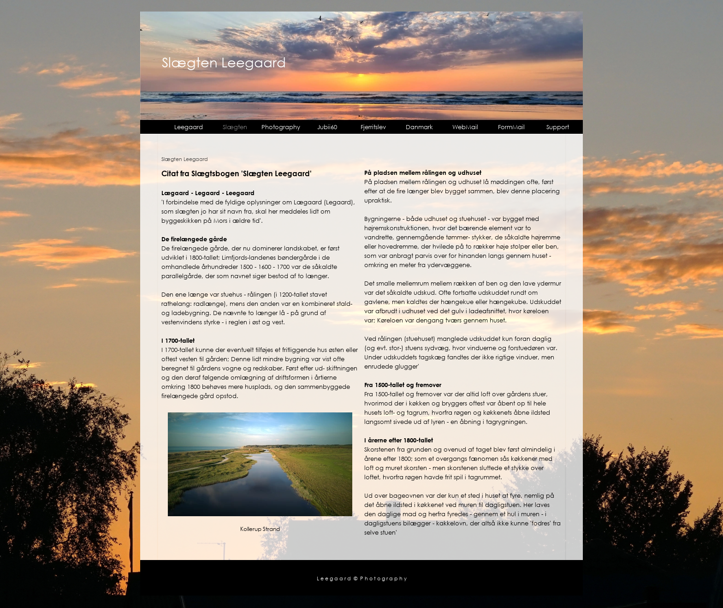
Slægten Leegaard (224, 62)
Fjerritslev (373, 127)
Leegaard (188, 127)
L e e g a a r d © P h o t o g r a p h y (362, 578)
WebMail (465, 127)
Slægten (235, 127)
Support (557, 127)
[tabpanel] (260, 284)
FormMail (511, 127)
